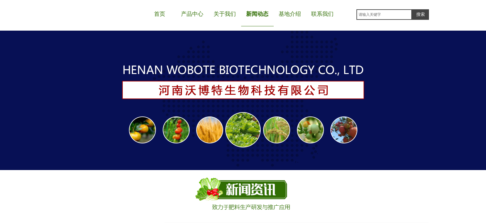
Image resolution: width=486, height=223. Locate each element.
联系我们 (322, 14)
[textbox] (384, 14)
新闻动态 (257, 14)
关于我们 (225, 14)
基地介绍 (290, 14)
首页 (159, 14)
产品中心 (192, 14)
